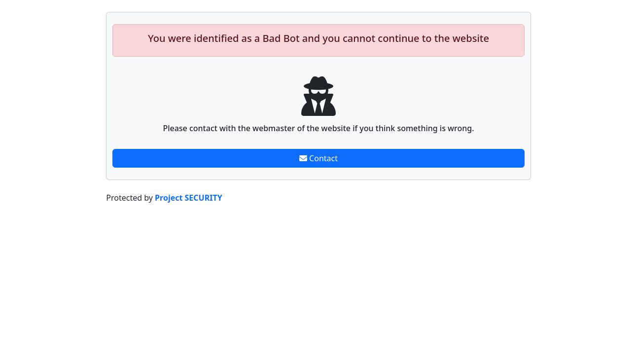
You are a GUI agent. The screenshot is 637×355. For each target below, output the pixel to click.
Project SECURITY (188, 197)
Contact (318, 158)
